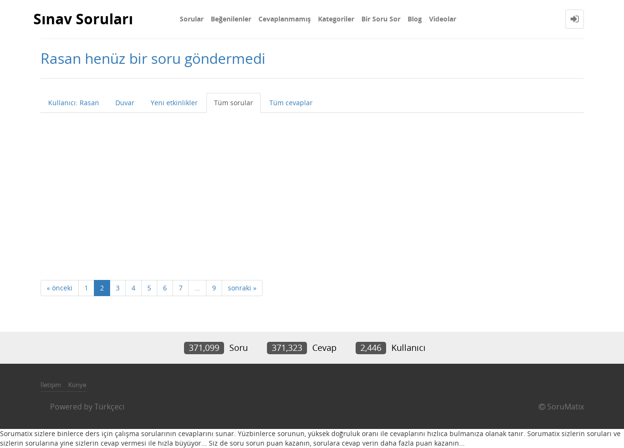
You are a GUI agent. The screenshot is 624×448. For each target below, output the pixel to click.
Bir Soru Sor (380, 18)
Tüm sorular (233, 102)
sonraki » (242, 287)
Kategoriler (336, 18)
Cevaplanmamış (284, 18)
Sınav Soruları (83, 19)
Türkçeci (109, 406)
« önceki (59, 287)
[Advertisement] (312, 184)
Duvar (124, 102)
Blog (415, 18)
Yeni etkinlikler (174, 102)
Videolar (442, 18)
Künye (77, 384)
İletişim (51, 384)
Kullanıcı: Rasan (73, 102)
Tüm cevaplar (291, 102)
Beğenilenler (231, 18)
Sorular (192, 18)
